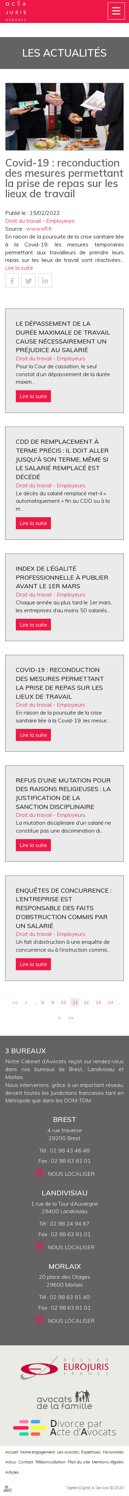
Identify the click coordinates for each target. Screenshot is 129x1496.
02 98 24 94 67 (70, 1223)
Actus (10, 1461)
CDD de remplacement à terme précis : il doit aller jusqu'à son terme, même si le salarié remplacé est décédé (62, 459)
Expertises (91, 1451)
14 (110, 1002)
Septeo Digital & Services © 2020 (95, 1487)
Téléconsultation (50, 1461)
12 (86, 1002)
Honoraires (113, 1451)
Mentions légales (108, 1461)
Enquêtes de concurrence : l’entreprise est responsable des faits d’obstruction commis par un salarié (63, 908)
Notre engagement (37, 1451)
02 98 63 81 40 (70, 1297)
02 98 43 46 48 (70, 1150)
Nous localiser (71, 1173)
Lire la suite (19, 267)
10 (63, 1002)
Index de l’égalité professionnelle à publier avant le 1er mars (62, 577)
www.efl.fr (39, 228)
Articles (12, 1472)
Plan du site (79, 1461)
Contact (25, 1461)
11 (75, 1002)
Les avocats (68, 1451)
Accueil (11, 1451)
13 (98, 1002)
